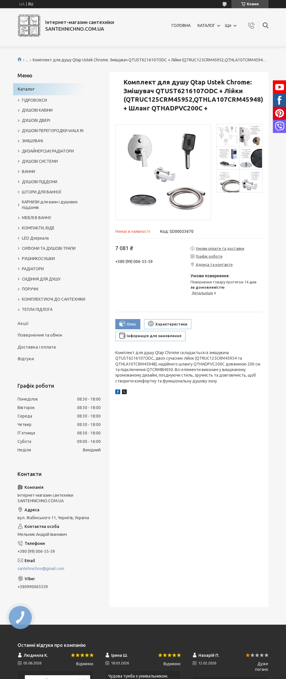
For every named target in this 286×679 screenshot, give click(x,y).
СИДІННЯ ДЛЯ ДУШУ (41, 279)
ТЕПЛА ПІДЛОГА (37, 309)
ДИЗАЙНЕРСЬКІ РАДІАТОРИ (48, 151)
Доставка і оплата (37, 346)
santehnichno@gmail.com (41, 568)
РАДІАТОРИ (33, 268)
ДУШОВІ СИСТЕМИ (40, 161)
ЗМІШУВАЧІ (32, 140)
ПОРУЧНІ (30, 289)
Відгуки (26, 358)
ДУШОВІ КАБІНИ (37, 110)
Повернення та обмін (40, 334)
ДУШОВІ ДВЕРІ (36, 120)
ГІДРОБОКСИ (34, 100)
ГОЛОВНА (181, 25)
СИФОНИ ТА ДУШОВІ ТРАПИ (49, 248)
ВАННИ (28, 171)
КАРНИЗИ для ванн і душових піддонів (50, 205)
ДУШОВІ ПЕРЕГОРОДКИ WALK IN (52, 130)
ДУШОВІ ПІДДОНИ (39, 181)
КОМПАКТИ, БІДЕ (38, 228)
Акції (23, 323)
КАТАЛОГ (206, 25)
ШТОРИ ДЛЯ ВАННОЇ (41, 192)
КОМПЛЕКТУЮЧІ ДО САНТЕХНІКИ (53, 299)
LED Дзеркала (35, 238)
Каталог (26, 88)
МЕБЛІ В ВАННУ (36, 217)
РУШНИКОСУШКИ (38, 258)
